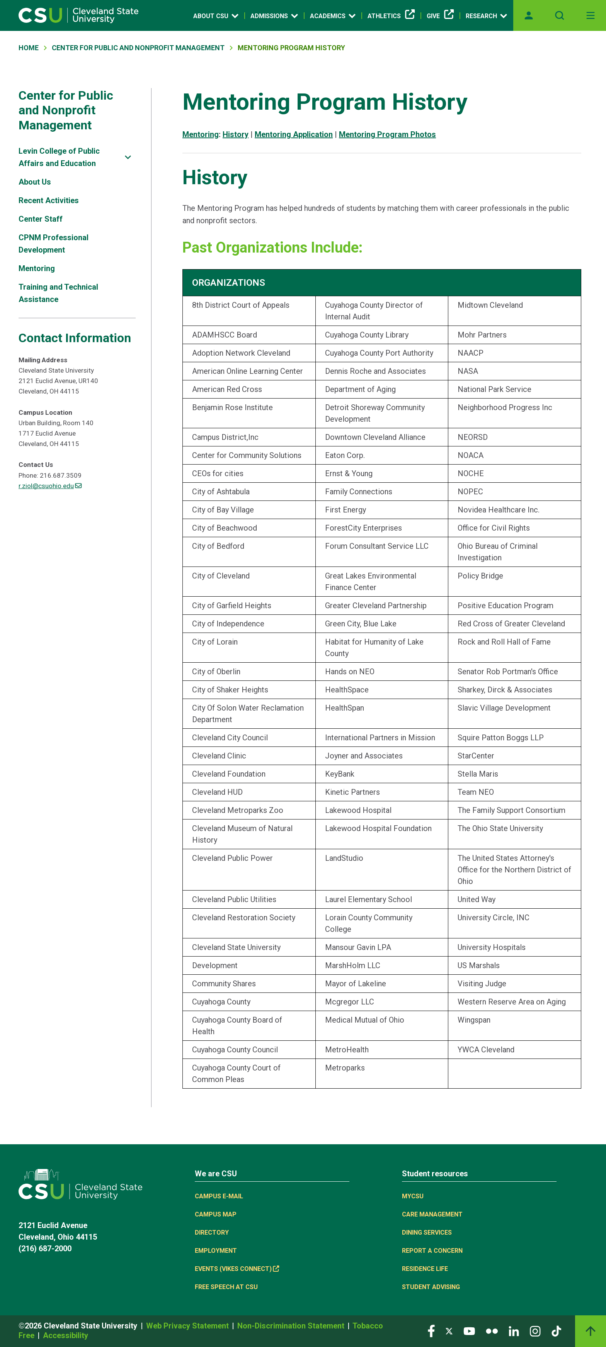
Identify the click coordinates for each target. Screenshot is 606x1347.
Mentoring (37, 268)
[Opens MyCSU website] (528, 15)
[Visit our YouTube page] (469, 1330)
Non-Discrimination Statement (291, 1325)
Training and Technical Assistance (58, 293)
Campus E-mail (219, 1196)
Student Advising (431, 1287)
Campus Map (216, 1214)
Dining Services (427, 1232)
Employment (216, 1250)
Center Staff (41, 219)
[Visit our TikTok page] (556, 1330)
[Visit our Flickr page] (492, 1330)
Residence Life (425, 1268)
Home (29, 48)
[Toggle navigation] (590, 15)
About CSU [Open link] (215, 16)
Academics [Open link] (333, 16)
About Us (35, 182)
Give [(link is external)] (440, 16)
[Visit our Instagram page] (535, 1330)
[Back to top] (590, 1331)
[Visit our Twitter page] (449, 1330)
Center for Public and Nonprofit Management (66, 110)
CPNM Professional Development (54, 243)
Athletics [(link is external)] (391, 16)
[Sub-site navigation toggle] (128, 157)
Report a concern (432, 1250)
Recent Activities (49, 200)
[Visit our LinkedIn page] (514, 1330)
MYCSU (413, 1196)
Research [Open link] (486, 16)
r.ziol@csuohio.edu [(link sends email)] (50, 486)
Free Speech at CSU (226, 1287)
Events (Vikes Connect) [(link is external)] (237, 1268)
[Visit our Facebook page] (431, 1330)
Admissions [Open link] (274, 16)
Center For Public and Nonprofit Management (138, 48)
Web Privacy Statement (188, 1325)
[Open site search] (559, 15)
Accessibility (65, 1335)
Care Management (432, 1214)
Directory (212, 1232)
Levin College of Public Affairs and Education (59, 157)
